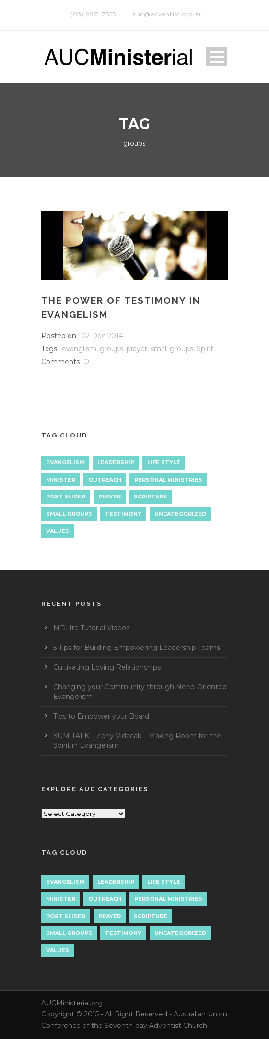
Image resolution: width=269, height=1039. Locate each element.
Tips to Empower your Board (101, 716)
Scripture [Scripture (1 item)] (150, 496)
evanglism (79, 348)
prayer (137, 348)
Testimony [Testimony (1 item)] (123, 513)
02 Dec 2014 (102, 335)
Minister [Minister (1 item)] (60, 479)
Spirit (205, 348)
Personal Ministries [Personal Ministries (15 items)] (168, 479)
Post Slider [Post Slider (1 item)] (65, 496)
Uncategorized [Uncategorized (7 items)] (180, 513)
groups (111, 348)
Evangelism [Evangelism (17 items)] (65, 462)
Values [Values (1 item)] (57, 531)
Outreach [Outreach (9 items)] (104, 479)
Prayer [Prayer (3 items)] (109, 496)
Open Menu (216, 56)
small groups (172, 348)
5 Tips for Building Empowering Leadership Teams (136, 647)
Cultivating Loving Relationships (107, 667)
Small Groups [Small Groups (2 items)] (69, 513)
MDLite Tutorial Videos (91, 628)
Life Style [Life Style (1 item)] (163, 462)
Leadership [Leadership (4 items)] (115, 462)
